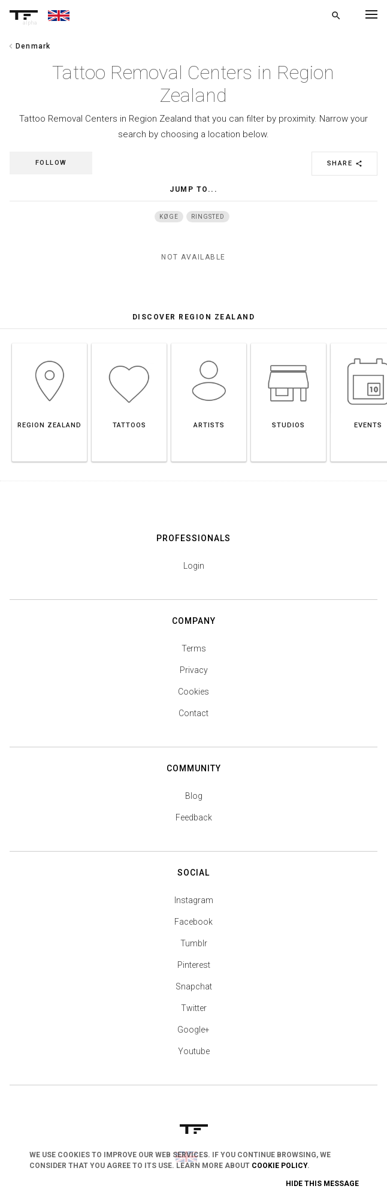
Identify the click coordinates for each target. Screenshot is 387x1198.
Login (193, 566)
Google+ (193, 1029)
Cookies (193, 691)
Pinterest (193, 965)
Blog (193, 796)
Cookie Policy (279, 1165)
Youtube (194, 1051)
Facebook (193, 922)
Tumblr (193, 943)
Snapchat (194, 986)
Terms (194, 648)
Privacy (194, 670)
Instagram (193, 900)
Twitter (194, 1008)
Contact (193, 713)
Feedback (194, 817)
